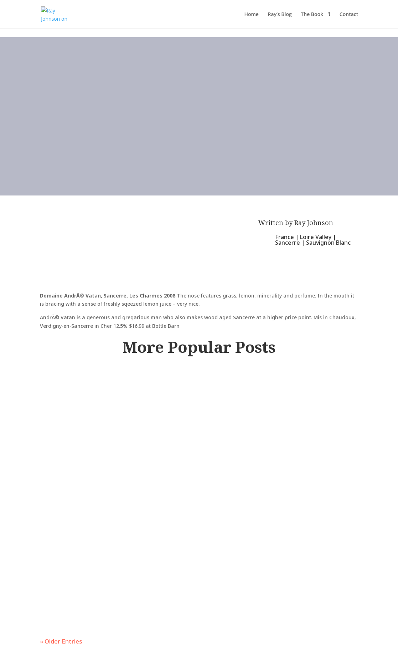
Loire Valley (315, 237)
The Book (312, 14)
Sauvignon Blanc (328, 242)
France (284, 237)
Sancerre (287, 242)
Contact (349, 14)
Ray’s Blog (280, 14)
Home (251, 14)
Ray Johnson (313, 222)
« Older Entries (61, 641)
